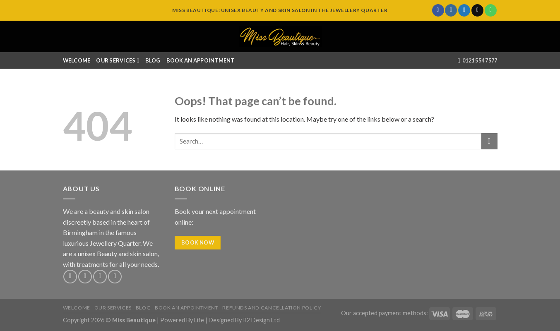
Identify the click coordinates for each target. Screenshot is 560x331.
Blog (153, 60)
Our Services (117, 61)
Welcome (77, 60)
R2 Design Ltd (261, 320)
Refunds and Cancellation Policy (271, 308)
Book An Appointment (200, 60)
